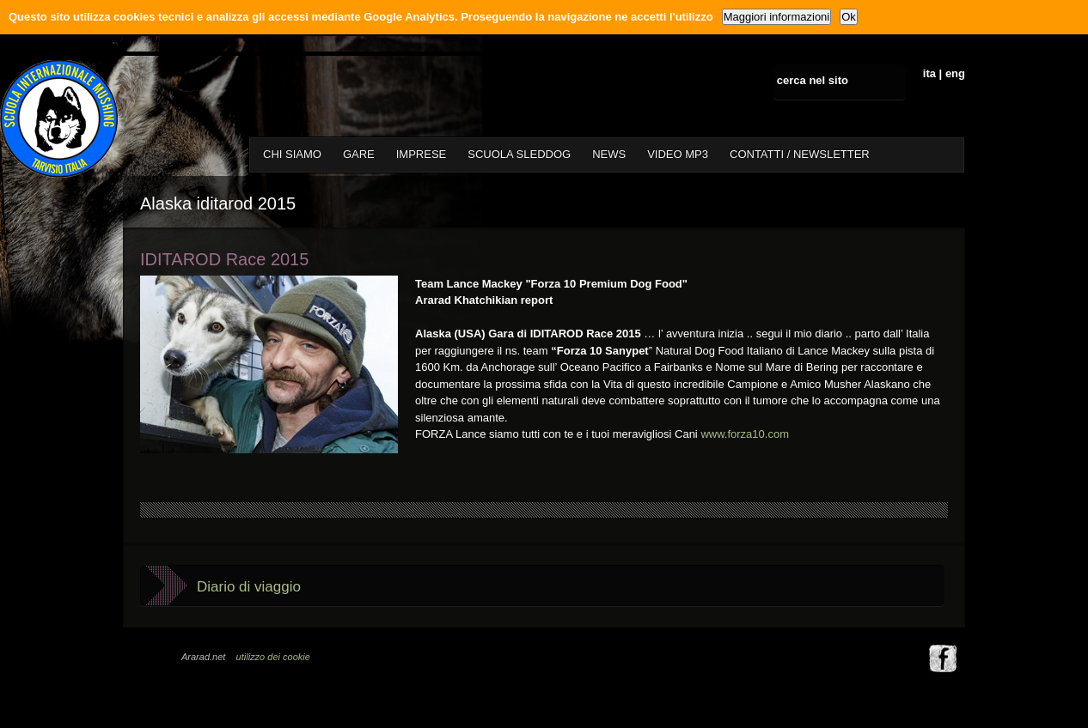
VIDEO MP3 (677, 154)
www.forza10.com (744, 434)
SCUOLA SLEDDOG (519, 154)
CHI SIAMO (292, 154)
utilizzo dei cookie (273, 657)
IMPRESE (421, 154)
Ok (848, 16)
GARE (359, 154)
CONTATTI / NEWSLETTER (800, 154)
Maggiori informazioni (777, 16)
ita (929, 73)
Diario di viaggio (249, 587)
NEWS (609, 154)
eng (955, 73)
